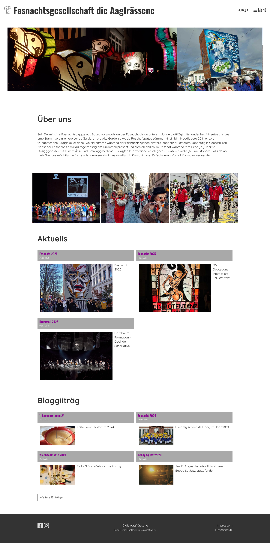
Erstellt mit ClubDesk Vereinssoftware (135, 529)
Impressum (224, 525)
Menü (260, 10)
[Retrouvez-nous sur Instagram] (46, 525)
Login (243, 10)
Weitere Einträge (51, 497)
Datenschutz (223, 530)
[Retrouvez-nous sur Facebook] (40, 525)
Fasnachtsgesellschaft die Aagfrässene (84, 10)
